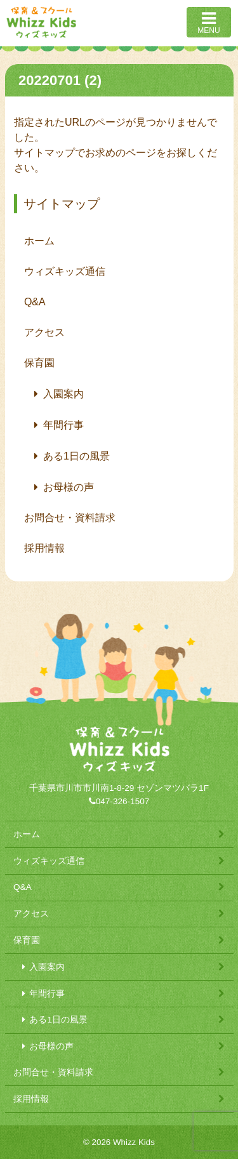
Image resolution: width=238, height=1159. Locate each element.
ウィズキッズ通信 (64, 271)
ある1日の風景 (76, 456)
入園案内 (63, 393)
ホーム (39, 240)
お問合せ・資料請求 (70, 517)
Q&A (35, 301)
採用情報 (44, 548)
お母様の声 (68, 487)
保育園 (39, 362)
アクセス (44, 332)
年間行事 (63, 425)
